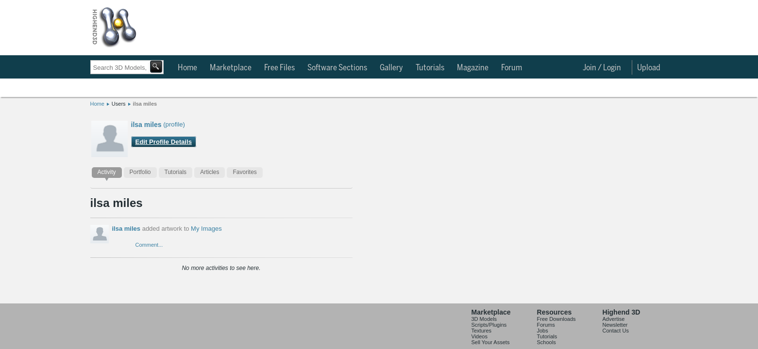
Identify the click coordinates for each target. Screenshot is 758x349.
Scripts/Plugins (489, 331)
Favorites (244, 172)
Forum (511, 68)
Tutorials (430, 68)
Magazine (472, 68)
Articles (209, 172)
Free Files (279, 68)
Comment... (149, 245)
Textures (482, 337)
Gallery (391, 68)
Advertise (614, 326)
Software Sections (337, 68)
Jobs (542, 337)
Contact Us (616, 337)
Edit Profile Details (163, 141)
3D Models (484, 326)
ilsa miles (145, 104)
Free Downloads (556, 326)
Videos (480, 343)
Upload (648, 68)
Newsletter (615, 331)
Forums (546, 331)
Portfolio (140, 172)
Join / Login (602, 68)
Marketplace (231, 68)
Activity (107, 172)
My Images (206, 228)
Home (187, 68)
